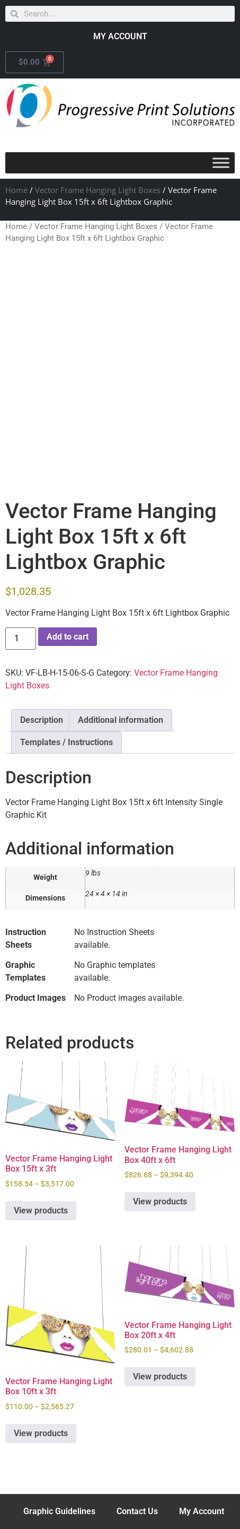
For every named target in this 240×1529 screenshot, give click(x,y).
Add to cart (67, 637)
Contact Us (137, 1511)
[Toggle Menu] (220, 163)
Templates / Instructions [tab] (66, 742)
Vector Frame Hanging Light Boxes (98, 190)
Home (16, 190)
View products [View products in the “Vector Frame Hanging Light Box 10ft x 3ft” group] (41, 1433)
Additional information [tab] (120, 720)
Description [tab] (41, 720)
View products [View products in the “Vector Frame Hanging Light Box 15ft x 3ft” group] (41, 1210)
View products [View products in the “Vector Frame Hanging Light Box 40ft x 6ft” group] (160, 1201)
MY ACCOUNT (120, 36)
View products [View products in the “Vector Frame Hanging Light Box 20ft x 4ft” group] (160, 1376)
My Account (201, 1511)
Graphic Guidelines (59, 1511)
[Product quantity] (20, 638)
